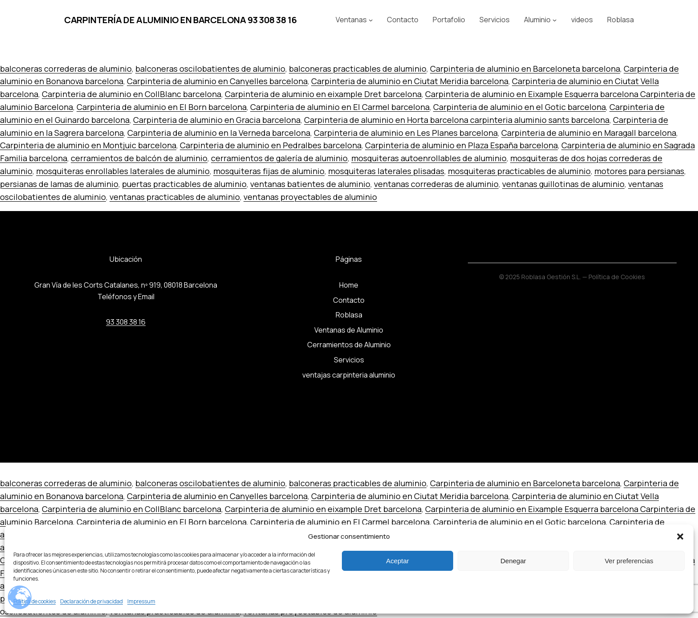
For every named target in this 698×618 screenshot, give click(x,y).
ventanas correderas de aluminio (436, 184)
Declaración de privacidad (91, 601)
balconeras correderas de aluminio (66, 68)
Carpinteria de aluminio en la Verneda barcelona (218, 132)
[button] (680, 536)
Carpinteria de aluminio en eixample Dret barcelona (323, 94)
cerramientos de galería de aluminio (279, 158)
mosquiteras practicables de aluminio (519, 171)
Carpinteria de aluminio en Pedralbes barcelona (270, 145)
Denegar (513, 561)
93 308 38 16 (126, 322)
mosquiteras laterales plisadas (386, 171)
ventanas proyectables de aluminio (310, 196)
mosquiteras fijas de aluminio (269, 171)
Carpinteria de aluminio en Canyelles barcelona (217, 81)
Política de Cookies (616, 276)
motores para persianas (639, 171)
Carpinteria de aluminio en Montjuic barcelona (88, 145)
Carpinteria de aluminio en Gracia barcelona (216, 119)
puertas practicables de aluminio (184, 184)
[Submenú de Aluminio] (554, 20)
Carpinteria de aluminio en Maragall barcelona (588, 132)
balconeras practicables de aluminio (357, 68)
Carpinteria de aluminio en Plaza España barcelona (461, 145)
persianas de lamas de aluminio (59, 184)
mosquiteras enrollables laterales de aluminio (123, 171)
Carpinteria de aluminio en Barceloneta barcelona (525, 68)
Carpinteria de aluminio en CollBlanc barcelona (131, 94)
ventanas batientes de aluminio (310, 184)
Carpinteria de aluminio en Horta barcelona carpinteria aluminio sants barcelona (456, 119)
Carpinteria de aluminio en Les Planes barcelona (406, 132)
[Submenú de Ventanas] (371, 20)
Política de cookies (34, 601)
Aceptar (397, 561)
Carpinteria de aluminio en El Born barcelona (162, 107)
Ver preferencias (629, 561)
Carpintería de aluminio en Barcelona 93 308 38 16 (180, 20)
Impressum (141, 601)
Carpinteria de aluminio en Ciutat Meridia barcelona (409, 81)
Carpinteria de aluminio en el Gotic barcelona (519, 107)
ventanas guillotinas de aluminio (563, 184)
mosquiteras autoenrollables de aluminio (429, 158)
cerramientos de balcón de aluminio (139, 158)
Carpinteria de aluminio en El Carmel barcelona (340, 107)
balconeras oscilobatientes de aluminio (210, 68)
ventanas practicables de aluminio (175, 196)
